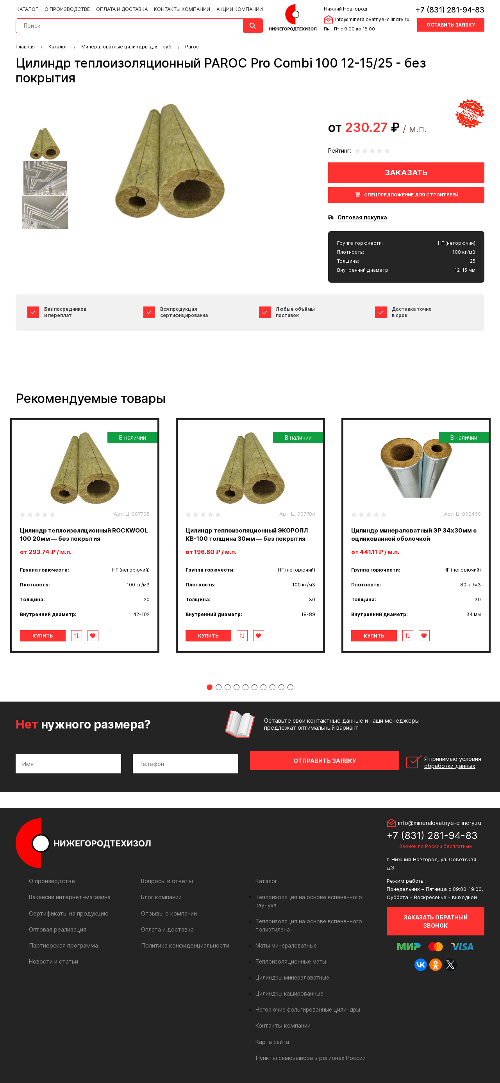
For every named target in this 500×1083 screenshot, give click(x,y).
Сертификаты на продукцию (67, 910)
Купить (48, 636)
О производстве (66, 8)
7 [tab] (263, 687)
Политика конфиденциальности (183, 942)
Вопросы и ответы (166, 878)
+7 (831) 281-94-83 (449, 9)
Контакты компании (179, 8)
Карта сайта (271, 1030)
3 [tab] (227, 687)
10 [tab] (290, 687)
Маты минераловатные (284, 934)
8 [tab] (272, 687)
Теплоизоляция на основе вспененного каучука (316, 894)
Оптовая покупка (362, 217)
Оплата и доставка (120, 8)
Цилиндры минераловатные (291, 966)
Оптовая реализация (57, 926)
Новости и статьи (53, 958)
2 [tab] (218, 687)
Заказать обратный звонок (436, 918)
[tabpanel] (85, 535)
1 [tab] (209, 687)
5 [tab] (245, 687)
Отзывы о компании (168, 910)
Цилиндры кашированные (288, 982)
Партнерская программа (62, 942)
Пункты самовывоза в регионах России (308, 1046)
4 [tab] (236, 687)
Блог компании (161, 894)
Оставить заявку (451, 24)
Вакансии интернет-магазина (68, 894)
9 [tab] (281, 687)
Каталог (27, 8)
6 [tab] (254, 687)
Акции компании (236, 8)
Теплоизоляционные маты (289, 950)
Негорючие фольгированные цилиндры (305, 998)
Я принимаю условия (430, 761)
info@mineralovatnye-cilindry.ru (371, 19)
